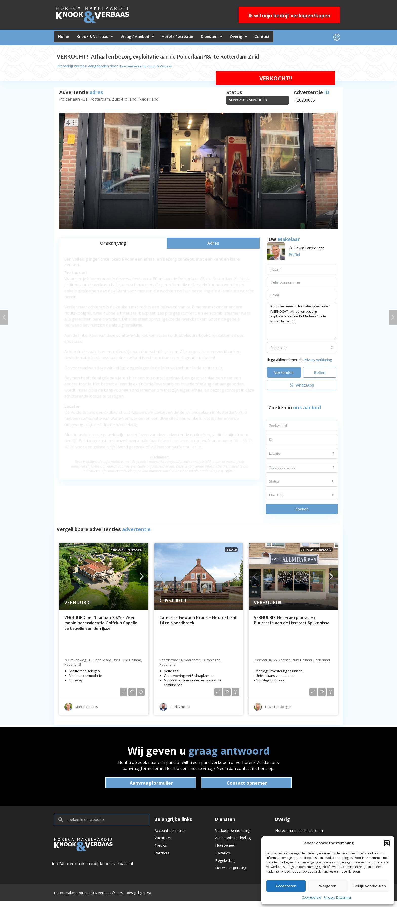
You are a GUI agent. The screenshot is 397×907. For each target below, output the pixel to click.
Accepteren (285, 886)
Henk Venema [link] (180, 709)
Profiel (295, 256)
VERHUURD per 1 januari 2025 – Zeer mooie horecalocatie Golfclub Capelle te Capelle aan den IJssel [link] (100, 625)
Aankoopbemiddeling (235, 841)
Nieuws (162, 850)
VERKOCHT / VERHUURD (248, 102)
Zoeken (302, 510)
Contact (288, 38)
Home (65, 38)
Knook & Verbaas (100, 38)
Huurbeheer (227, 850)
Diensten (230, 38)
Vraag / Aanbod (146, 38)
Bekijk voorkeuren (369, 886)
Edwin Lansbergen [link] (278, 709)
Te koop (231, 551)
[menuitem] (336, 38)
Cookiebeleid (311, 897)
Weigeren (327, 886)
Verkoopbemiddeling (235, 833)
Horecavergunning (233, 876)
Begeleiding (226, 867)
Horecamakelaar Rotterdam (301, 833)
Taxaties (223, 858)
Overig (260, 38)
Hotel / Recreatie (191, 38)
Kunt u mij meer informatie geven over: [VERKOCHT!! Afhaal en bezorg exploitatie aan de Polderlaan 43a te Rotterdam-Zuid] (301, 323)
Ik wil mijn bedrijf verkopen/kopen (289, 15)
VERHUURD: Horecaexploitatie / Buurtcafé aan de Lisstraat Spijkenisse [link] (292, 622)
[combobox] (301, 349)
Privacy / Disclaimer (337, 897)
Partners (163, 858)
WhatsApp (302, 387)
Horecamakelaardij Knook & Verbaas (149, 68)
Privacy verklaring (318, 361)
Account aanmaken (173, 833)
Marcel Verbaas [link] (86, 709)
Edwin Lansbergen (175, 443)
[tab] (113, 245)
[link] (103, 578)
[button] (386, 842)
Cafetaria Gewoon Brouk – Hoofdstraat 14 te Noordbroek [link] (198, 622)
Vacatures (164, 841)
